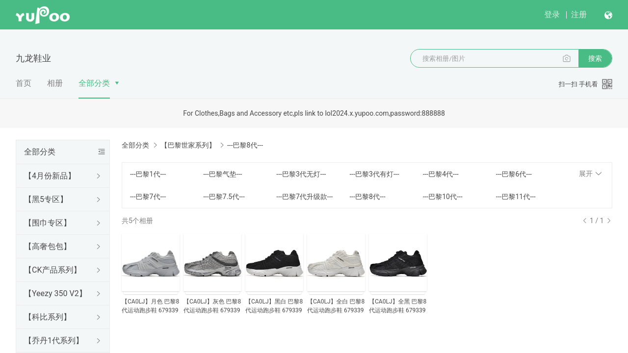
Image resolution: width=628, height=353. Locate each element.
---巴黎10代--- (443, 197)
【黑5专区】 (46, 199)
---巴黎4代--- (441, 174)
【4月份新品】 (50, 175)
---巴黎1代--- (148, 174)
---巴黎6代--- (514, 174)
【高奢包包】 (47, 246)
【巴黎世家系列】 (187, 145)
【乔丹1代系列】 (53, 340)
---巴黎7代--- (148, 197)
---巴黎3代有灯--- (374, 174)
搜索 (595, 58)
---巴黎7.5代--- (224, 197)
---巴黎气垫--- (222, 174)
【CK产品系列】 (52, 270)
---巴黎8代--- (367, 197)
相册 (55, 83)
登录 (552, 14)
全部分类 (94, 83)
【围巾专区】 (47, 222)
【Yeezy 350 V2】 (55, 293)
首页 (23, 83)
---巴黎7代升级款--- (304, 197)
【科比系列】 (47, 317)
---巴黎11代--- (516, 197)
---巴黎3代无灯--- (301, 174)
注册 (579, 14)
